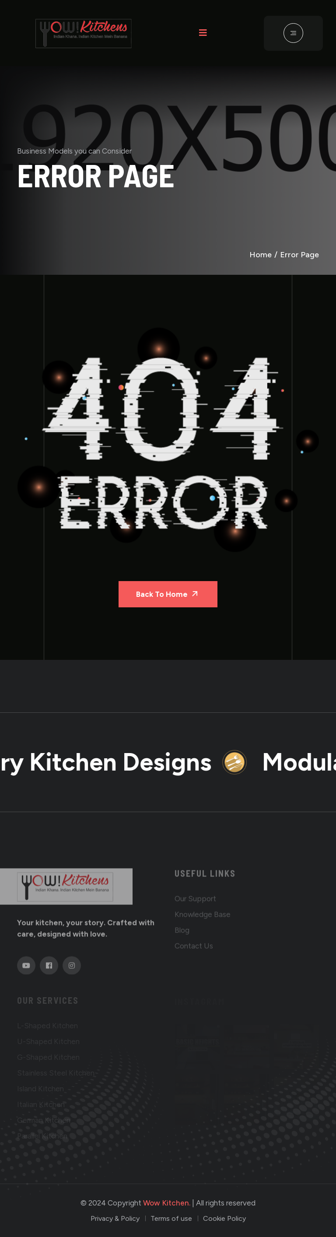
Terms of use (171, 1218)
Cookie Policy (224, 1218)
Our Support (195, 901)
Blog (182, 933)
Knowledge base (203, 917)
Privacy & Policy (115, 1218)
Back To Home (168, 594)
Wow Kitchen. (166, 1202)
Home (260, 254)
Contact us (194, 948)
